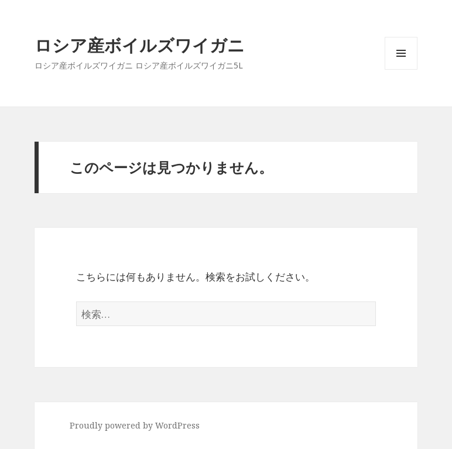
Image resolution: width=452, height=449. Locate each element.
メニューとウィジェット (401, 69)
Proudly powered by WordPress (135, 425)
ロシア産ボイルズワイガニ (140, 44)
